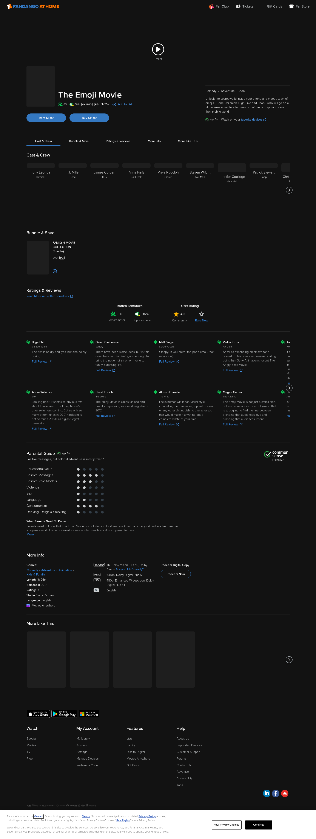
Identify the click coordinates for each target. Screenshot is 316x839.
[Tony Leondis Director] (40, 190)
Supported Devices (189, 745)
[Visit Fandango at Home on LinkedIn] (267, 794)
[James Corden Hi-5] (104, 190)
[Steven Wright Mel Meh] (200, 190)
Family (131, 745)
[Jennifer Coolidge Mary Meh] (231, 190)
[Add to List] (55, 271)
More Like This (188, 141)
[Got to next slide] (289, 190)
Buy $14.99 (89, 118)
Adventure (48, 570)
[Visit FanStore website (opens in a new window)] (299, 6)
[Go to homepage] (33, 6)
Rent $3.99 (46, 118)
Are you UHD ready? (129, 569)
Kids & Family (36, 574)
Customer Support (188, 752)
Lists (129, 738)
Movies (31, 745)
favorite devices (253, 119)
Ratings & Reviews (118, 141)
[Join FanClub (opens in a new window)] (219, 6)
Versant (38, 816)
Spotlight (32, 738)
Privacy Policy (147, 816)
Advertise (183, 772)
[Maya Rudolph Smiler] (168, 190)
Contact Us (184, 765)
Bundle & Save (79, 141)
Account (82, 745)
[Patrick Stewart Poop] (263, 190)
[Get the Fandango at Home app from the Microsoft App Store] (89, 714)
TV (28, 752)
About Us (183, 738)
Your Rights (123, 820)
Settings (82, 752)
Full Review (41, 361)
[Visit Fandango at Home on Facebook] (276, 794)
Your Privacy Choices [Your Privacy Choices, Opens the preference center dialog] (226, 825)
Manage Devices (88, 758)
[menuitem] (271, 6)
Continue (258, 825)
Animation (65, 570)
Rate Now (201, 320)
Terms (86, 816)
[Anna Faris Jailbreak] (136, 190)
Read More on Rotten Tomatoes (49, 296)
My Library (83, 738)
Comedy (32, 570)
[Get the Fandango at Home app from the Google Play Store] (64, 714)
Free (30, 758)
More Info (154, 141)
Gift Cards (133, 765)
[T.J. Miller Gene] (72, 190)
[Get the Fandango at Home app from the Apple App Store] (38, 714)
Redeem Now (176, 574)
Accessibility (185, 778)
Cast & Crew (43, 141)
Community (179, 320)
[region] (158, 824)
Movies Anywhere (138, 758)
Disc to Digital (136, 752)
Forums (181, 758)
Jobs (180, 785)
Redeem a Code (87, 765)
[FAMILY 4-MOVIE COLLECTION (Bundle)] (70, 247)
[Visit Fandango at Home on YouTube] (285, 794)
